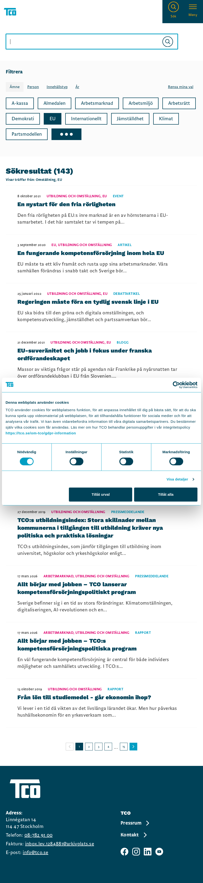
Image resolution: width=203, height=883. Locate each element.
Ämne (15, 87)
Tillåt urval (101, 494)
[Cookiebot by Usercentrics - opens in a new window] (176, 385)
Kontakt (134, 835)
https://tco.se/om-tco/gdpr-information (41, 433)
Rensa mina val (180, 87)
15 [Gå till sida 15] (124, 746)
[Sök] (167, 41)
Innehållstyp (57, 87)
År (77, 87)
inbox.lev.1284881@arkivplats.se (59, 844)
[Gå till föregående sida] (69, 746)
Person (33, 87)
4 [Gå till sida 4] (108, 746)
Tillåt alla (166, 494)
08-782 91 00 (38, 835)
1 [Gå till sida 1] (79, 746)
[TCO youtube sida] (159, 851)
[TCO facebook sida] (124, 851)
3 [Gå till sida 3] (98, 746)
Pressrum (135, 823)
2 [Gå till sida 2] (89, 746)
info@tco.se (35, 852)
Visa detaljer (177, 479)
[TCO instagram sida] (136, 851)
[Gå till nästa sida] (133, 746)
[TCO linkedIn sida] (148, 851)
